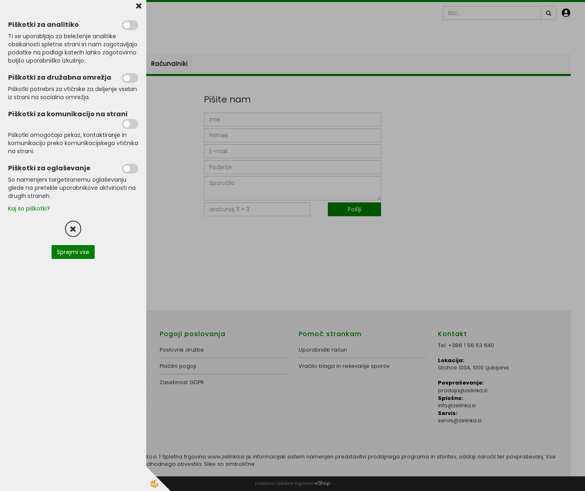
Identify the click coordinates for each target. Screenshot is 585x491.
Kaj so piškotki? (29, 208)
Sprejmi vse (73, 252)
